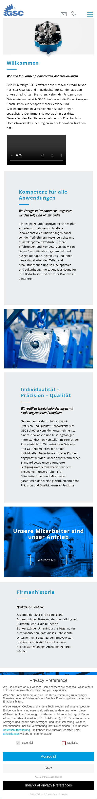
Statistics (70, 742)
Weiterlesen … (48, 560)
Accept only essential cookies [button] (48, 777)
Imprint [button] (64, 794)
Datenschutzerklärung (16, 730)
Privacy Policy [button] (52, 794)
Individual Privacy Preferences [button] (48, 785)
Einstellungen (11, 733)
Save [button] (48, 768)
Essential (24, 742)
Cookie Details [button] (37, 794)
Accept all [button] (48, 756)
